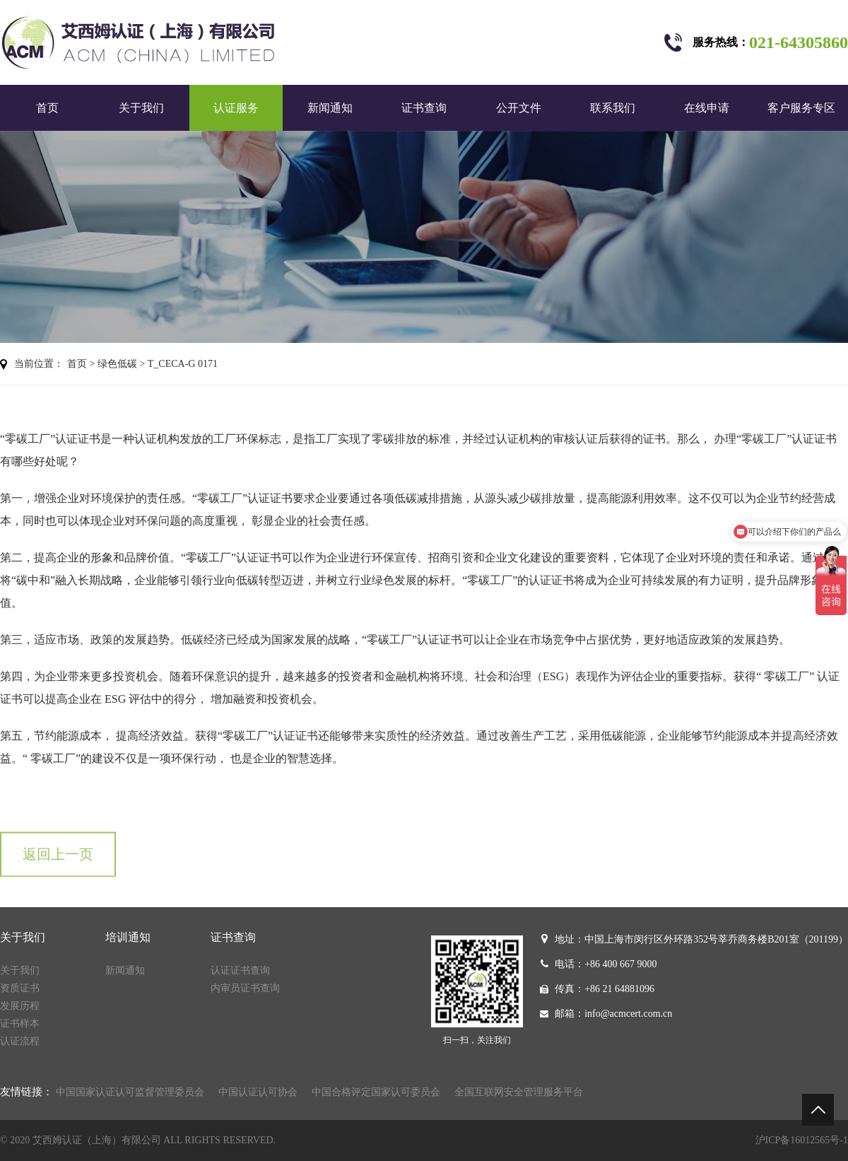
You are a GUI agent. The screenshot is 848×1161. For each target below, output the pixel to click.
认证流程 (20, 1041)
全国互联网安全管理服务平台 (518, 1092)
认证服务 (236, 108)
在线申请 (706, 108)
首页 (47, 108)
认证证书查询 (240, 970)
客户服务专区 (801, 108)
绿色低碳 (117, 363)
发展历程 (20, 1005)
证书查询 (424, 108)
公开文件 (518, 108)
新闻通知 (330, 108)
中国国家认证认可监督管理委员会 (130, 1092)
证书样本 (20, 1023)
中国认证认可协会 (258, 1092)
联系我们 (612, 108)
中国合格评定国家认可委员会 (376, 1092)
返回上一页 (58, 864)
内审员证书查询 (245, 988)
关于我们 (141, 108)
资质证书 (20, 988)
